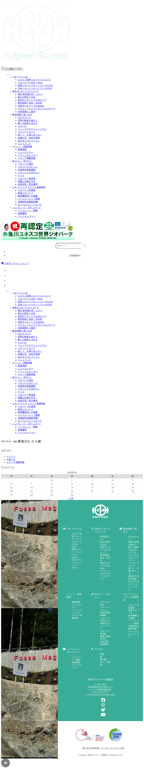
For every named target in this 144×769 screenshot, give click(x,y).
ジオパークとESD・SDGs (30, 82)
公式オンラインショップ (15, 263)
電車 (102, 654)
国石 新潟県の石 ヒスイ (30, 94)
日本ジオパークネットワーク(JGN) (35, 88)
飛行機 (103, 659)
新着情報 (22, 149)
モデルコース (24, 117)
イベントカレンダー (28, 155)
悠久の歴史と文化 (26, 97)
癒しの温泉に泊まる (28, 123)
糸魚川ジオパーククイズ (105, 626)
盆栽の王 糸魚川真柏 (29, 138)
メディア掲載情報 (26, 158)
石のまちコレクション (29, 141)
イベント (11, 456)
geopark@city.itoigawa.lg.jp (103, 694)
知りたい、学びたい (22, 161)
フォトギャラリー (26, 216)
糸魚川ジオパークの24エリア (32, 100)
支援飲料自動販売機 (28, 202)
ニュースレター (25, 152)
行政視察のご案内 (26, 111)
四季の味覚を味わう (28, 120)
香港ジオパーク (25, 193)
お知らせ (11, 459)
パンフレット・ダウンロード (26, 207)
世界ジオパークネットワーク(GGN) (35, 85)
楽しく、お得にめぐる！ (30, 135)
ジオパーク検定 (25, 164)
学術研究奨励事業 (26, 170)
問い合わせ (87, 748)
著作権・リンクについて (104, 748)
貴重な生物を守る (26, 181)
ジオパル (22, 126)
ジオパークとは (20, 77)
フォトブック (24, 143)
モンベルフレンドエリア (30, 205)
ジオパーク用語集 (26, 178)
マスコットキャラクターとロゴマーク (36, 109)
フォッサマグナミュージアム (32, 129)
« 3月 (70, 498)
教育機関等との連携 (28, 196)
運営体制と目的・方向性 (30, 103)
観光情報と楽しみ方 (22, 114)
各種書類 (22, 213)
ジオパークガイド (26, 132)
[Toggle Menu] (8, 74)
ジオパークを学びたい (29, 173)
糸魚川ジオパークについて (25, 91)
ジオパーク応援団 (26, 190)
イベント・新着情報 (22, 146)
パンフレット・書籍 (28, 210)
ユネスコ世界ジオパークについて (34, 80)
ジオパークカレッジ (28, 167)
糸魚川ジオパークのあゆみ (31, 106)
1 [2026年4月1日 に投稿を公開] (51, 480)
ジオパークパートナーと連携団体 (28, 187)
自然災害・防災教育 (28, 184)
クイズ (21, 175)
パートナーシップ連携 (29, 199)
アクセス (75, 252)
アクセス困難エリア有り (12, 69)
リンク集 (120, 748)
